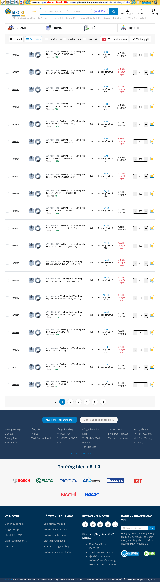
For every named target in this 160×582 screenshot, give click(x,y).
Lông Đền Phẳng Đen (91, 431)
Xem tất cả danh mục (79, 453)
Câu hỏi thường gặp (54, 523)
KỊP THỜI (134, 28)
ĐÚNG (58, 28)
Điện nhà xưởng (104, 18)
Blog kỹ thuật (12, 529)
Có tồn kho (56, 39)
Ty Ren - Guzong (143, 433)
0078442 (15, 297)
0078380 (15, 367)
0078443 (15, 315)
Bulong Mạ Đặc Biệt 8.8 (13, 431)
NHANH (21, 28)
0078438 (15, 228)
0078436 (15, 193)
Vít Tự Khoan (141, 429)
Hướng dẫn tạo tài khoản (57, 551)
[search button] (113, 11)
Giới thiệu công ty (14, 523)
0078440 (15, 263)
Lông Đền (36, 429)
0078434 (15, 159)
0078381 (15, 384)
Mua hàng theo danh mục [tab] (60, 419)
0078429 (15, 72)
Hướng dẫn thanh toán (56, 534)
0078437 (15, 211)
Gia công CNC (71, 18)
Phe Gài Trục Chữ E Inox (67, 440)
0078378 (15, 332)
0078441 (15, 280)
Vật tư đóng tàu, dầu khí (138, 18)
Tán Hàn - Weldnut (41, 438)
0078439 (15, 245)
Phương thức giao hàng (56, 546)
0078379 (15, 350)
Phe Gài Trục (63, 433)
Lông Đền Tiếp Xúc (118, 433)
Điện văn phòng (119, 18)
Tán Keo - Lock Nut (118, 438)
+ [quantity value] (146, 55)
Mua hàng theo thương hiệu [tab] (99, 419)
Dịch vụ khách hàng (54, 540)
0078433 (15, 141)
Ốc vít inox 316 (57, 18)
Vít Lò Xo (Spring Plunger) (143, 440)
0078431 (15, 107)
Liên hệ (9, 546)
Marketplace (74, 39)
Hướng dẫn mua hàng (55, 529)
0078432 (15, 124)
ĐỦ (93, 28)
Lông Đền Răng (65, 429)
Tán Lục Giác (89, 446)
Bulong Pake (11, 438)
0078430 (15, 89)
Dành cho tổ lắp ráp (87, 18)
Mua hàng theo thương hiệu (24, 18)
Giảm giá (92, 39)
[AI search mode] (99, 11)
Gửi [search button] (152, 527)
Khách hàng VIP (13, 534)
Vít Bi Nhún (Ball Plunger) (91, 440)
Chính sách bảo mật (16, 540)
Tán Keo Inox (115, 429)
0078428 (15, 54)
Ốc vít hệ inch (43, 18)
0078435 (15, 176)
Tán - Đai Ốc (11, 442)
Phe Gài (35, 433)
